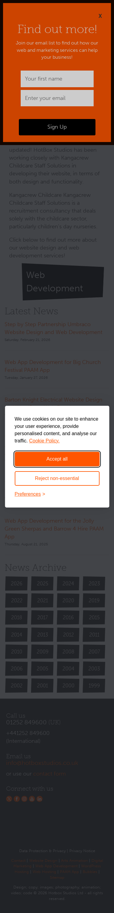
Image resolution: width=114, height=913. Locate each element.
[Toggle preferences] (57, 494)
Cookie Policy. (44, 440)
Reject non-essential (57, 478)
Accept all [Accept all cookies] (57, 458)
